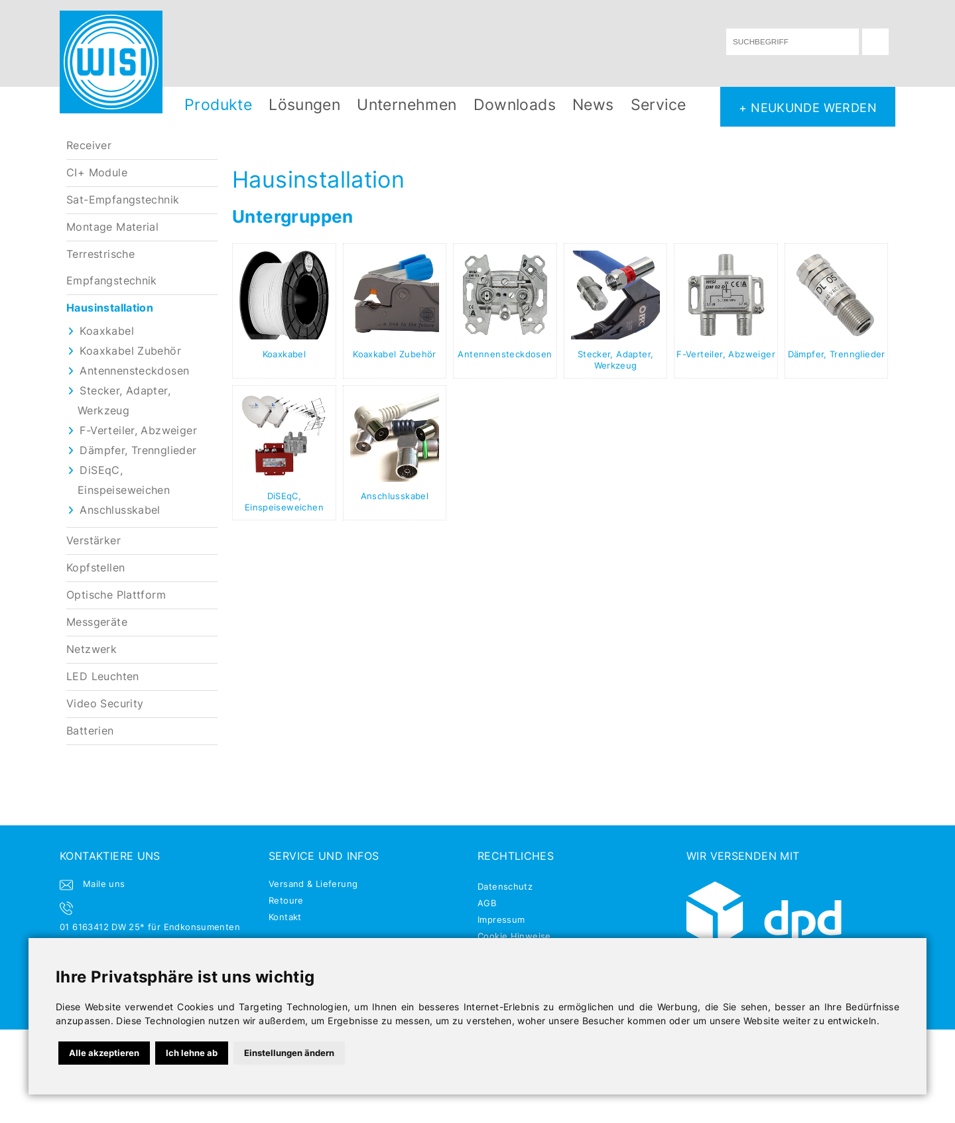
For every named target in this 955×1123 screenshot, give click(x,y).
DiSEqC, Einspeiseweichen (284, 501)
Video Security (104, 703)
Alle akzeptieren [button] (104, 1052)
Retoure (286, 900)
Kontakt (285, 917)
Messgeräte (96, 622)
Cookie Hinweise (514, 936)
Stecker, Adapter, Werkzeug (616, 360)
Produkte (218, 104)
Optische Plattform (116, 595)
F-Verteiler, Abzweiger (138, 430)
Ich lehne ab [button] (192, 1052)
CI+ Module (96, 172)
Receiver (88, 145)
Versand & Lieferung (313, 883)
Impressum (501, 919)
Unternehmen (406, 104)
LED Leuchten (102, 676)
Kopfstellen (95, 568)
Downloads (515, 104)
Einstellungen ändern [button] (289, 1052)
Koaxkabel (107, 331)
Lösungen (304, 104)
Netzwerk (91, 649)
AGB (487, 903)
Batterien (90, 731)
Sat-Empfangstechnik (122, 200)
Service (658, 104)
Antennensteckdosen (134, 371)
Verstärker (93, 540)
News (593, 104)
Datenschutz (505, 886)
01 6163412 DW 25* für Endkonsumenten (150, 926)
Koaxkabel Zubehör (130, 351)
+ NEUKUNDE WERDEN (808, 107)
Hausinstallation (109, 308)
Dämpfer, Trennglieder (138, 450)
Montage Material (112, 227)
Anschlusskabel (120, 510)
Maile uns (104, 883)
